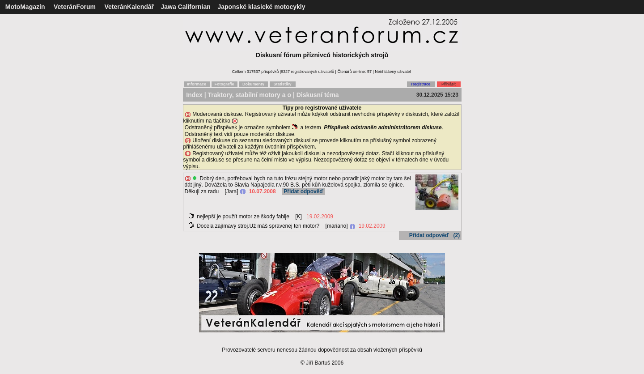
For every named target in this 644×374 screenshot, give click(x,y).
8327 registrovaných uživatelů (307, 71)
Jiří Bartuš (318, 363)
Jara (231, 191)
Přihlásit (448, 84)
